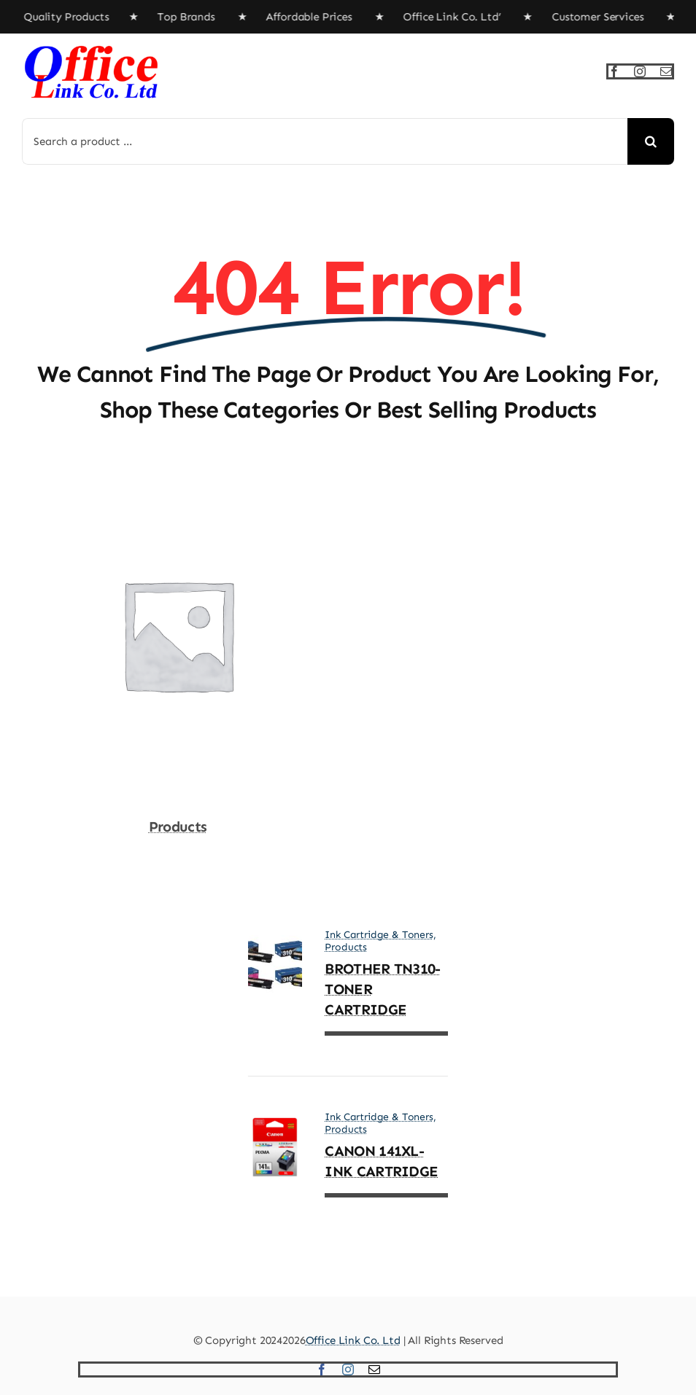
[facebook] (614, 71)
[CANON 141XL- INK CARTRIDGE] (275, 1127)
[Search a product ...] (324, 141)
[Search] (650, 141)
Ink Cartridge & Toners (379, 935)
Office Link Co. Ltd (353, 1340)
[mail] (666, 71)
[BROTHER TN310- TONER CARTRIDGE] (275, 945)
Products (177, 826)
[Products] (177, 492)
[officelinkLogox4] (91, 48)
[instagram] (640, 71)
